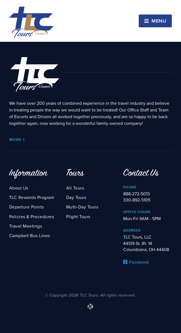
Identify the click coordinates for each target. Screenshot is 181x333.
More (17, 139)
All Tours (75, 188)
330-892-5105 (136, 200)
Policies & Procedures (31, 217)
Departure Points (26, 207)
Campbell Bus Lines (29, 236)
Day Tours (76, 197)
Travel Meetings (25, 226)
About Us (18, 188)
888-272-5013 (136, 194)
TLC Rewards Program (31, 197)
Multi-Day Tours (82, 207)
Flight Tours (78, 217)
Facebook (136, 262)
